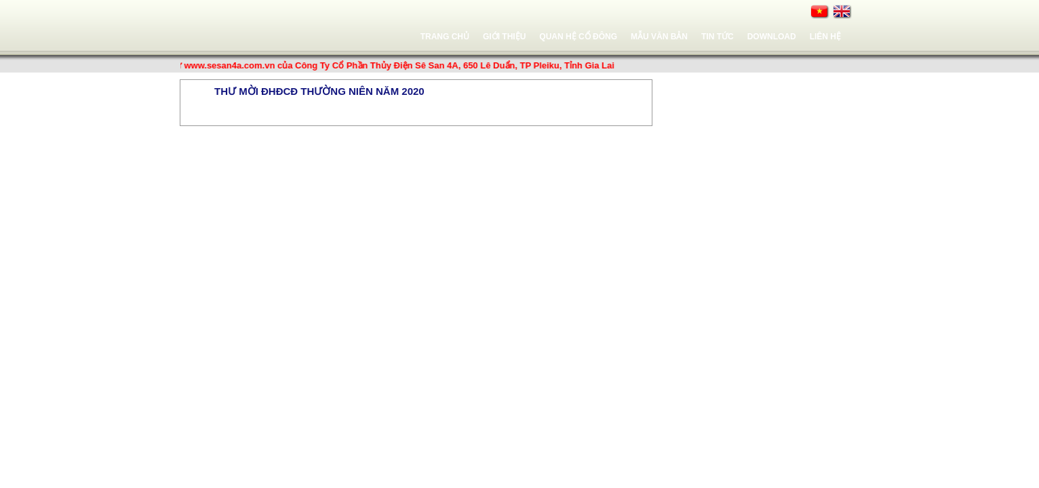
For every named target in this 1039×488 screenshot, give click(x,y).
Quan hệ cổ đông (578, 36)
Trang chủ (444, 36)
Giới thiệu (504, 36)
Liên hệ (825, 36)
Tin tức (717, 36)
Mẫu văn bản (659, 36)
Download (771, 36)
